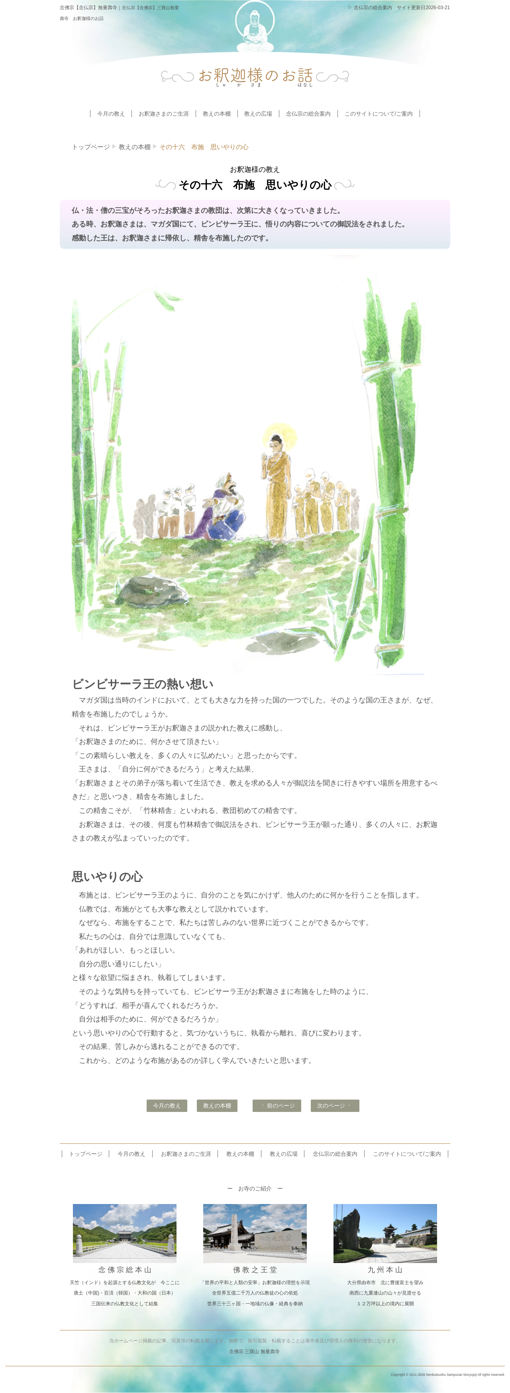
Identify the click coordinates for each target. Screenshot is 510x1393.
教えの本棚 (217, 113)
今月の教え (111, 113)
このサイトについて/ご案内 (379, 113)
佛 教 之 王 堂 (255, 1270)
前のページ (277, 1105)
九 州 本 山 (385, 1270)
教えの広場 (258, 113)
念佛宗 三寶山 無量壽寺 (254, 1351)
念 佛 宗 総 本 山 (124, 1270)
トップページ (91, 147)
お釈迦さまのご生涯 (164, 113)
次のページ (334, 1105)
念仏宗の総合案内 (370, 7)
